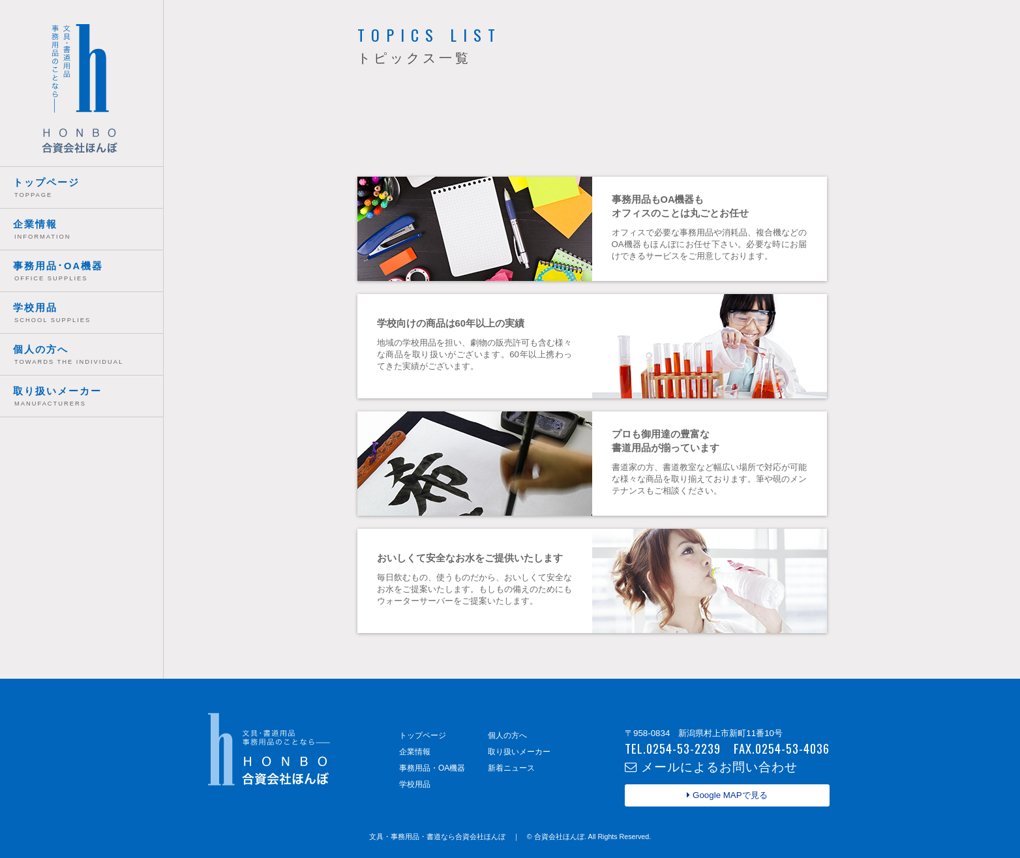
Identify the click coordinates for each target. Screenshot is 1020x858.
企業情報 (88, 231)
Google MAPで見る (727, 795)
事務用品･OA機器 (88, 273)
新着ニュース (511, 768)
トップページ (88, 189)
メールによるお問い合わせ (711, 766)
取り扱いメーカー (88, 398)
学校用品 (88, 315)
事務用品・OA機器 (432, 768)
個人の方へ (88, 356)
